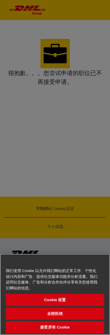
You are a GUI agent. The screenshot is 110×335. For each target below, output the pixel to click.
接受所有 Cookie (55, 327)
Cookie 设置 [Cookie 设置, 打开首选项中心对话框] (55, 300)
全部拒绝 (55, 313)
